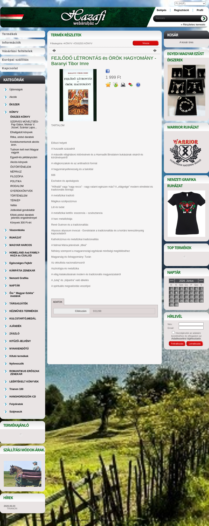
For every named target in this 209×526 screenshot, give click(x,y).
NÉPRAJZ (16, 171)
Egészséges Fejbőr (20, 263)
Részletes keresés (79, 520)
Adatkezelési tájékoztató (163, 520)
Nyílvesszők (16, 363)
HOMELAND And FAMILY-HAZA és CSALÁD (24, 254)
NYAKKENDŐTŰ (19, 348)
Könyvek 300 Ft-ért (20, 222)
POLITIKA (16, 181)
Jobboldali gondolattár (22, 210)
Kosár (64, 520)
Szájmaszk (15, 411)
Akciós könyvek (19, 162)
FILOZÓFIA (16, 176)
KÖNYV (68, 43)
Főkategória (56, 43)
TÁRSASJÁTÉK (18, 303)
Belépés (161, 10)
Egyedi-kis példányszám (23, 157)
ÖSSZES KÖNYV (20, 116)
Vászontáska (17, 230)
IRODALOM (17, 186)
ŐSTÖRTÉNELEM (20, 166)
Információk (105, 520)
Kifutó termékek (18, 356)
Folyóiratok (16, 404)
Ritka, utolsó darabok (22, 137)
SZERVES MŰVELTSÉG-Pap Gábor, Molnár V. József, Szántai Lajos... (24, 124)
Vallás (13, 205)
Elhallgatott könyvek (21, 132)
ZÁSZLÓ (14, 333)
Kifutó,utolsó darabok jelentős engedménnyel (23, 216)
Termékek (37, 520)
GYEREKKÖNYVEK (21, 190)
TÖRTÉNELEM (18, 195)
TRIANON (12, 508)
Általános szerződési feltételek (131, 520)
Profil (94, 520)
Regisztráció (52, 520)
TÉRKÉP (15, 200)
